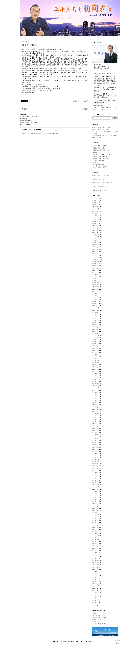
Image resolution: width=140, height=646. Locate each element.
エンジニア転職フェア (98, 624)
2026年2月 (95, 202)
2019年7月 (95, 369)
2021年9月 (95, 314)
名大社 (94, 613)
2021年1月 (95, 331)
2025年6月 (95, 219)
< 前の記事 (24, 109)
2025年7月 (95, 217)
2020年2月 (95, 354)
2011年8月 (95, 569)
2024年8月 (95, 240)
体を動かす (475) (97, 152)
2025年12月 (95, 207)
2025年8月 (95, 215)
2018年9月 (95, 390)
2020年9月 (95, 339)
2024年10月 (95, 236)
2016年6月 (95, 447)
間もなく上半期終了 (26, 124)
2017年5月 (95, 424)
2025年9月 (95, 213)
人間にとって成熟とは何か (100, 186)
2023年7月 (95, 268)
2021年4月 (95, 325)
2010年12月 (95, 586)
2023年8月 (95, 266)
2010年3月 (95, 605)
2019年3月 (95, 377)
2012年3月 (95, 554)
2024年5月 (95, 247)
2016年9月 (95, 440)
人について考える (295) (99, 146)
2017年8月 (95, 417)
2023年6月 (95, 270)
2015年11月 (95, 462)
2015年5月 (95, 474)
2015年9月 (95, 466)
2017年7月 (95, 419)
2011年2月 (95, 582)
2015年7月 (95, 470)
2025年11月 (95, 209)
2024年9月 (95, 238)
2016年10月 (95, 438)
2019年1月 (95, 381)
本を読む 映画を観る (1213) (100, 156)
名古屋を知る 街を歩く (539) (101, 154)
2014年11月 (95, 487)
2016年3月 (95, 453)
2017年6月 (95, 421)
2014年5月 (95, 499)
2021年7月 (95, 318)
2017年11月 (95, 411)
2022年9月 (95, 289)
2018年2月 (95, 405)
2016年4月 (95, 451)
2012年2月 (95, 556)
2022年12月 (95, 282)
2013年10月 (95, 514)
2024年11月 (95, 234)
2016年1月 (95, 457)
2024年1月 (95, 255)
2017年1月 (95, 432)
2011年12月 (95, 561)
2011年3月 (95, 579)
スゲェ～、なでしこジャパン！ (29, 116)
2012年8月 (95, 544)
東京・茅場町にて (25, 118)
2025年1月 (95, 230)
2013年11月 (95, 512)
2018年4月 (95, 400)
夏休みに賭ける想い (26, 120)
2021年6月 (95, 320)
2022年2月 (95, 304)
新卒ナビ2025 (96, 615)
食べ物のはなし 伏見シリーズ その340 (104, 135)
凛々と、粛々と (30, 45)
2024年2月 (95, 253)
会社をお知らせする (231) (99, 148)
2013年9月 (95, 516)
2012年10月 (95, 539)
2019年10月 (95, 363)
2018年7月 (95, 394)
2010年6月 (95, 598)
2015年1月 (95, 483)
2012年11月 (95, 537)
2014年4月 (95, 501)
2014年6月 (95, 497)
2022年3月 (95, 301)
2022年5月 (95, 297)
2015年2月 (95, 480)
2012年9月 (95, 542)
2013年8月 (95, 518)
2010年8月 (95, 594)
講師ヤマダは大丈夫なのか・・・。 (30, 122)
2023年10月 (95, 261)
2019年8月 (95, 367)
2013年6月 (95, 523)
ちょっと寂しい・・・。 (99, 190)
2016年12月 (95, 434)
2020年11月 (95, 335)
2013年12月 (95, 510)
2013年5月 (95, 525)
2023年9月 (95, 264)
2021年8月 (95, 316)
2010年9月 (95, 592)
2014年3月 (95, 504)
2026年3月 (95, 200)
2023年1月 (95, 280)
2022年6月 (95, 295)
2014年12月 (95, 485)
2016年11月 (95, 436)
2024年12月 (95, 232)
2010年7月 (95, 596)
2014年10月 (95, 489)
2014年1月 (95, 508)
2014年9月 (95, 491)
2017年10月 (95, 413)
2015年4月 (95, 476)
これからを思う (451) (98, 160)
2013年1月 (95, 533)
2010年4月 (95, 603)
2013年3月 (95, 529)
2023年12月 (95, 257)
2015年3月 (95, 478)
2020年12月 (95, 333)
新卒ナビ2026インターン (99, 617)
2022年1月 (95, 306)
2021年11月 (95, 310)
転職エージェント (97, 619)
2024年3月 (95, 251)
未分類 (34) (95, 163)
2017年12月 (95, 409)
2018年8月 (95, 392)
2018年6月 (95, 396)
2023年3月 (95, 276)
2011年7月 (95, 571)
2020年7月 (95, 344)
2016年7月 (95, 445)
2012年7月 (95, 546)
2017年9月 (95, 415)
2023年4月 (95, 274)
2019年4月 (95, 375)
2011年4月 (95, 577)
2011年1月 (95, 584)
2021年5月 (95, 323)
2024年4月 (95, 249)
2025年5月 (95, 221)
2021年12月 (95, 308)
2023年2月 (95, 278)
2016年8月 (95, 443)
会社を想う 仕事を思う (81, 101)
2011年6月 (95, 573)
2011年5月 (95, 575)
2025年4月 (95, 224)
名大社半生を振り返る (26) (100, 167)
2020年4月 (95, 350)
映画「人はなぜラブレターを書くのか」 (104, 127)
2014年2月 (95, 506)
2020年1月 (95, 356)
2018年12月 (95, 384)
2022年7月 (95, 293)
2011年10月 (95, 565)
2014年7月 (95, 495)
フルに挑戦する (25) (98, 165)
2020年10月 (95, 337)
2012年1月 (95, 558)
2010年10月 (95, 590)
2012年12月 (95, 535)
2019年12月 (95, 358)
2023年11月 (95, 259)
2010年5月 (95, 600)
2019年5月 (95, 373)
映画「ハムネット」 (98, 137)
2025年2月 (95, 228)
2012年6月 (95, 548)
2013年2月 (95, 531)
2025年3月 (95, 226)
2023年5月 (95, 272)
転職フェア (95, 622)
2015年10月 (95, 464)
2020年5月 (95, 348)
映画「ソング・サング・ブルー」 (102, 129)
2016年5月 (95, 449)
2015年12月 (95, 459)
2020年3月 (95, 352)
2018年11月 (95, 386)
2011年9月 (95, 567)
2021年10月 (95, 312)
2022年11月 (95, 285)
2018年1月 (95, 407)
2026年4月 (95, 198)
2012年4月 (95, 552)
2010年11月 (95, 588)
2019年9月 (95, 365)
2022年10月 (95, 287)
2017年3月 (95, 428)
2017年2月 (95, 430)
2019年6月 (95, 371)
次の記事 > (85, 109)
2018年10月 (95, 388)
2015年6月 (95, 472)
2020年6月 (95, 346)
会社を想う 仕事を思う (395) (101, 150)
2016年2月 (95, 455)
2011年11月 (95, 563)
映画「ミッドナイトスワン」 (100, 175)
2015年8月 (95, 468)
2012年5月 (95, 550)
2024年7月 (95, 242)
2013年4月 (95, 527)
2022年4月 (95, 299)
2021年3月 (95, 327)
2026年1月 (95, 205)
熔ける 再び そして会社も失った (102, 182)
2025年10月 (95, 211)
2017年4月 (95, 426)
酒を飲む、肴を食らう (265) (100, 158)
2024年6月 (95, 245)
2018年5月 (95, 398)
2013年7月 (95, 520)
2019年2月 (95, 379)
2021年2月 (95, 329)
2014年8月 (95, 493)
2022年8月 (95, 291)
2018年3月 (95, 403)
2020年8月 (95, 341)
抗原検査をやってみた (98, 179)
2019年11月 (95, 360)
